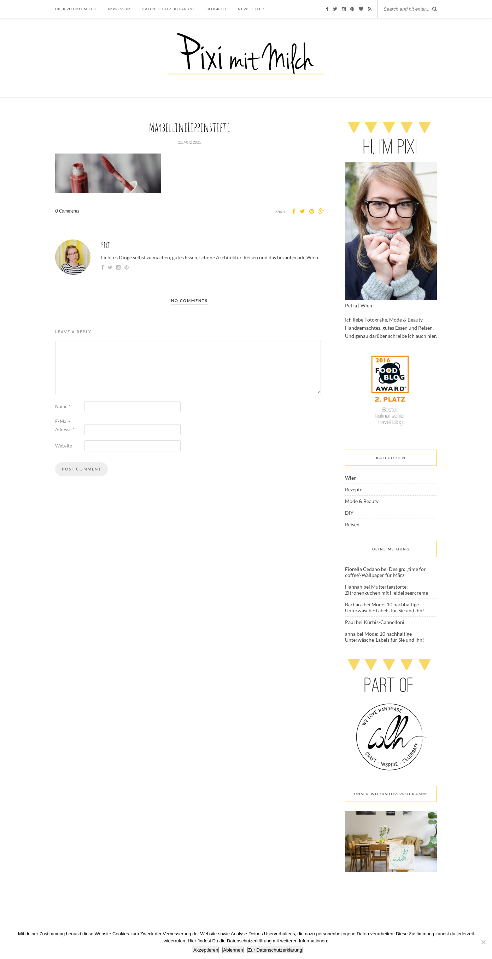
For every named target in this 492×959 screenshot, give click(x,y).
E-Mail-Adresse (65, 425)
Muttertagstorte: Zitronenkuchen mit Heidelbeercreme (386, 590)
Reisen (352, 524)
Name (62, 406)
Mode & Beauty (362, 501)
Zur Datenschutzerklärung (275, 950)
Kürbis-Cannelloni (384, 622)
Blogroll (216, 9)
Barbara (354, 604)
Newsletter (251, 9)
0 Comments (67, 211)
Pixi (105, 244)
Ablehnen (233, 950)
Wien (351, 478)
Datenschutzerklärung (168, 9)
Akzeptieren (205, 950)
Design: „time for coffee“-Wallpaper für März (385, 572)
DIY (349, 513)
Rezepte (353, 489)
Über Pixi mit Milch (76, 9)
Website (63, 446)
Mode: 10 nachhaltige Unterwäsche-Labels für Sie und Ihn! (384, 607)
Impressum (119, 9)
